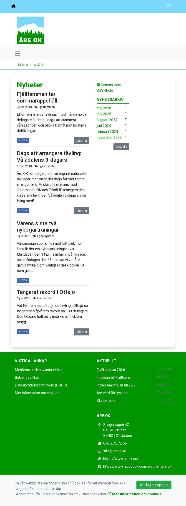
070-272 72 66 (115, 443)
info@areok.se (114, 451)
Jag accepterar (153, 485)
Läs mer (81, 140)
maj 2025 (104, 114)
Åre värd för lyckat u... (113, 393)
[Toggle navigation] (168, 6)
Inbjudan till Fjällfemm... (115, 377)
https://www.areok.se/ (121, 459)
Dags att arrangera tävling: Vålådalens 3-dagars (49, 156)
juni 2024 (104, 126)
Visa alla (121, 146)
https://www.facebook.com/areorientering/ (137, 466)
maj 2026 (104, 108)
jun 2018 (38, 64)
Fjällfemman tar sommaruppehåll (37, 97)
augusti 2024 (107, 120)
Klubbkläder (106, 400)
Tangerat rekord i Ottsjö (46, 292)
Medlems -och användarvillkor (39, 370)
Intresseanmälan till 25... (116, 385)
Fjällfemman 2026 (111, 370)
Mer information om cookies (37, 393)
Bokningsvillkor (27, 377)
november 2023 (109, 137)
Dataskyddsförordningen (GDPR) (41, 385)
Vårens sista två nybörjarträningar (38, 226)
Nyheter (23, 64)
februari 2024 (107, 132)
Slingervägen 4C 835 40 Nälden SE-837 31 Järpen (117, 430)
